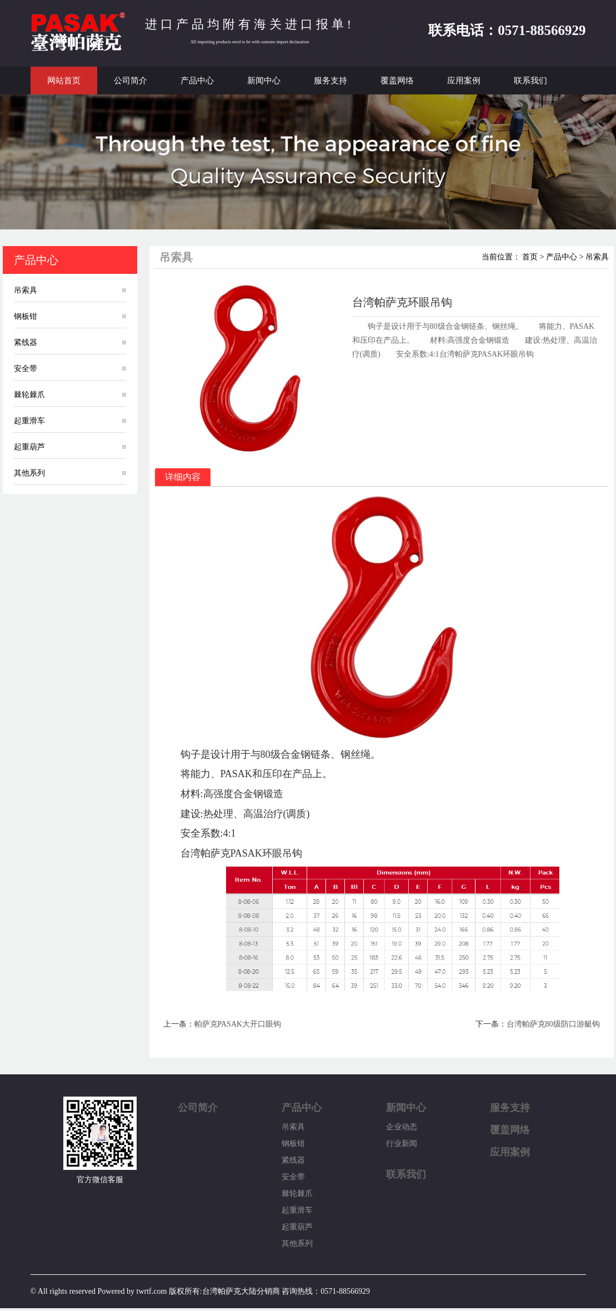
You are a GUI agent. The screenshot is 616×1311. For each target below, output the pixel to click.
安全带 (25, 368)
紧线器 (25, 342)
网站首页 (64, 80)
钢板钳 (25, 316)
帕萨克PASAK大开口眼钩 (238, 1024)
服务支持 (330, 80)
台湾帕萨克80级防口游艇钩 (553, 1024)
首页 (530, 257)
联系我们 (530, 80)
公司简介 (130, 80)
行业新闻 (401, 1143)
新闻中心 (264, 80)
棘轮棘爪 (29, 395)
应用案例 (463, 80)
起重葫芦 (29, 447)
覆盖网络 (397, 80)
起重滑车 (29, 421)
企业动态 (401, 1127)
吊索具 (25, 290)
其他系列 (29, 473)
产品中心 (197, 80)
